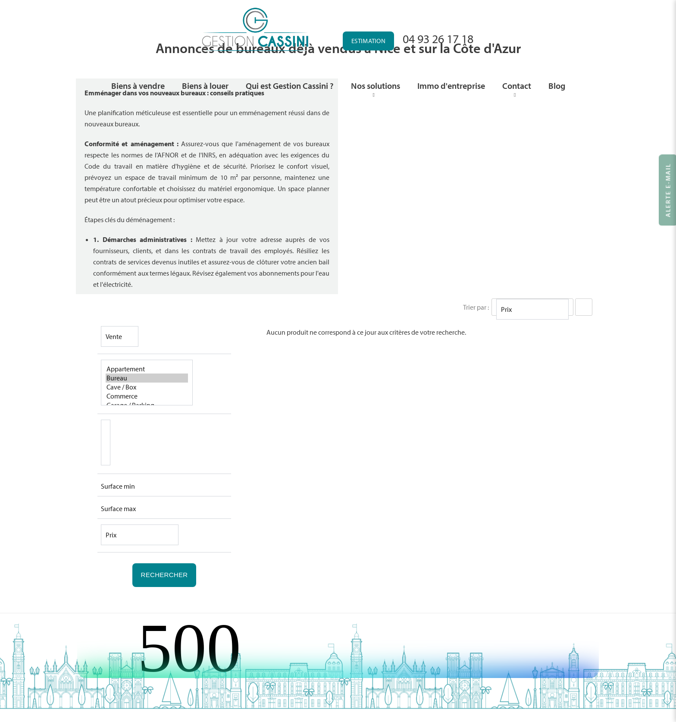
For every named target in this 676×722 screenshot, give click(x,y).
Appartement (147, 369)
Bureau (147, 378)
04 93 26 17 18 (438, 38)
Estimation (368, 41)
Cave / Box (147, 387)
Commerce (147, 396)
